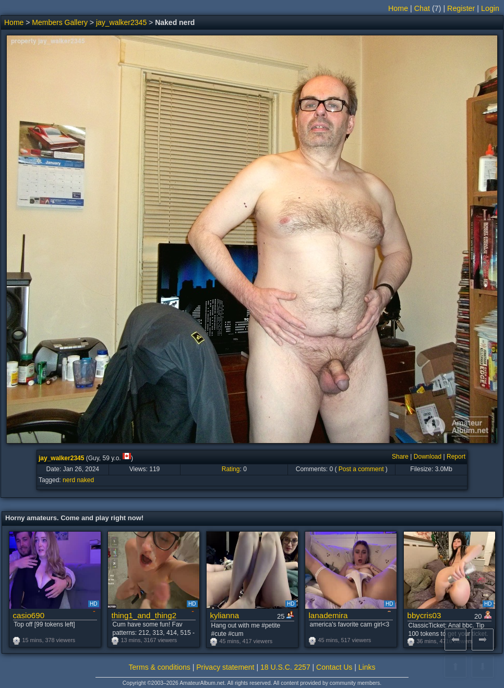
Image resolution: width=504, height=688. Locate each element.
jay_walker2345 (121, 22)
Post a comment (361, 469)
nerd (69, 480)
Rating (231, 469)
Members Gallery (60, 22)
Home (398, 8)
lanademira (328, 615)
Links (367, 667)
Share (400, 456)
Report (456, 456)
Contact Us (334, 667)
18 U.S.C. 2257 (285, 667)
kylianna (224, 615)
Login (490, 8)
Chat (422, 8)
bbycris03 (424, 615)
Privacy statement (225, 667)
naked (85, 480)
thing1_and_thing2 (144, 615)
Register (461, 8)
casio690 (29, 615)
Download (427, 456)
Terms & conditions (159, 667)
